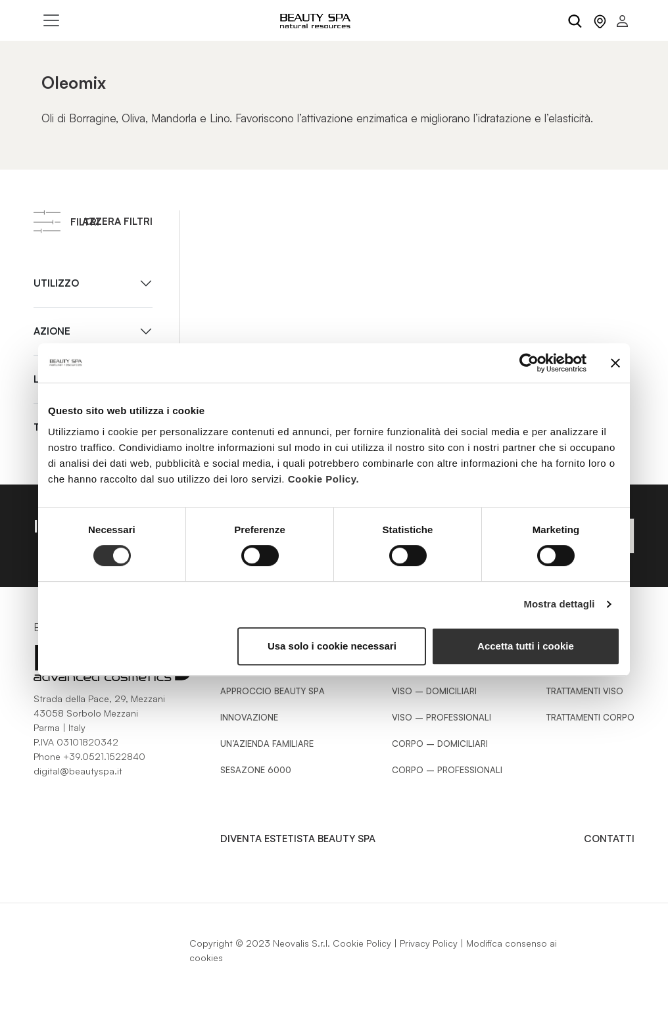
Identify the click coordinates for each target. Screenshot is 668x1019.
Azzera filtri (117, 221)
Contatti (609, 838)
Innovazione (249, 717)
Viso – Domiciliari (434, 691)
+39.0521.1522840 (104, 756)
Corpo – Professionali (447, 770)
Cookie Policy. (323, 479)
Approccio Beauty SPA (272, 691)
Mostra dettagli (558, 603)
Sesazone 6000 (255, 770)
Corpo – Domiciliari (440, 743)
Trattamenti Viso (584, 691)
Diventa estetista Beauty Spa (297, 838)
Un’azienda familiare (267, 743)
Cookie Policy (362, 943)
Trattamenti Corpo (590, 717)
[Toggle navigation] (51, 20)
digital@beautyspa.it (78, 770)
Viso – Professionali (441, 717)
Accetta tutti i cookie (525, 646)
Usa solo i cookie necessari (332, 646)
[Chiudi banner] (615, 362)
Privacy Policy (429, 943)
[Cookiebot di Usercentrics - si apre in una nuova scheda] (528, 363)
